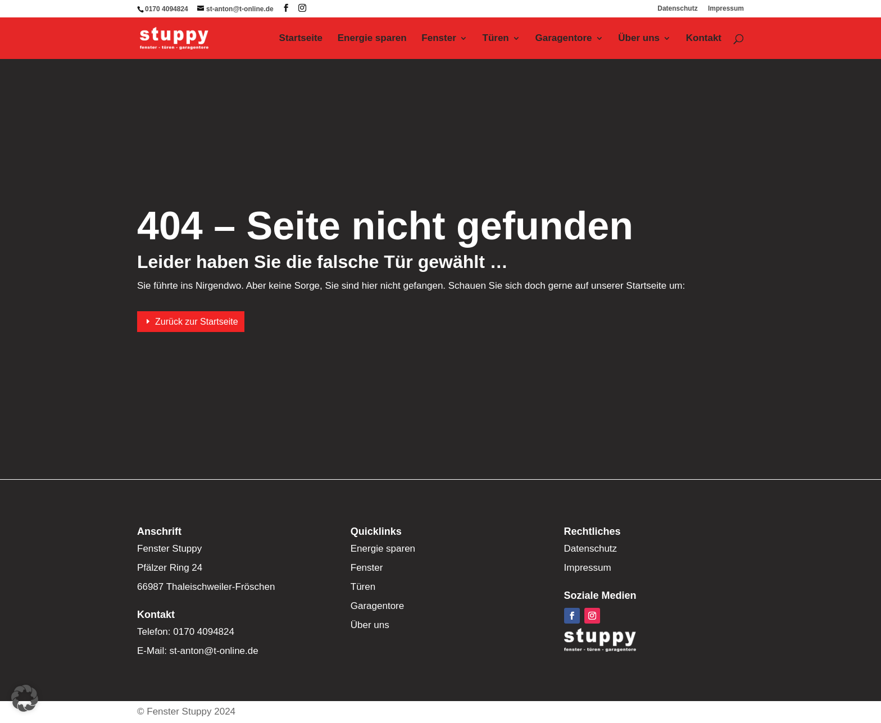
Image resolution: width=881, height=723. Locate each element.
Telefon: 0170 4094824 (185, 631)
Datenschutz (677, 8)
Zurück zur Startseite (196, 321)
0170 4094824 (166, 9)
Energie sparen (372, 38)
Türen (496, 38)
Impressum (726, 8)
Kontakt (703, 38)
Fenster (438, 38)
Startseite (301, 38)
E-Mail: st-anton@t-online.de (197, 650)
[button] (24, 698)
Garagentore (563, 38)
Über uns (639, 38)
